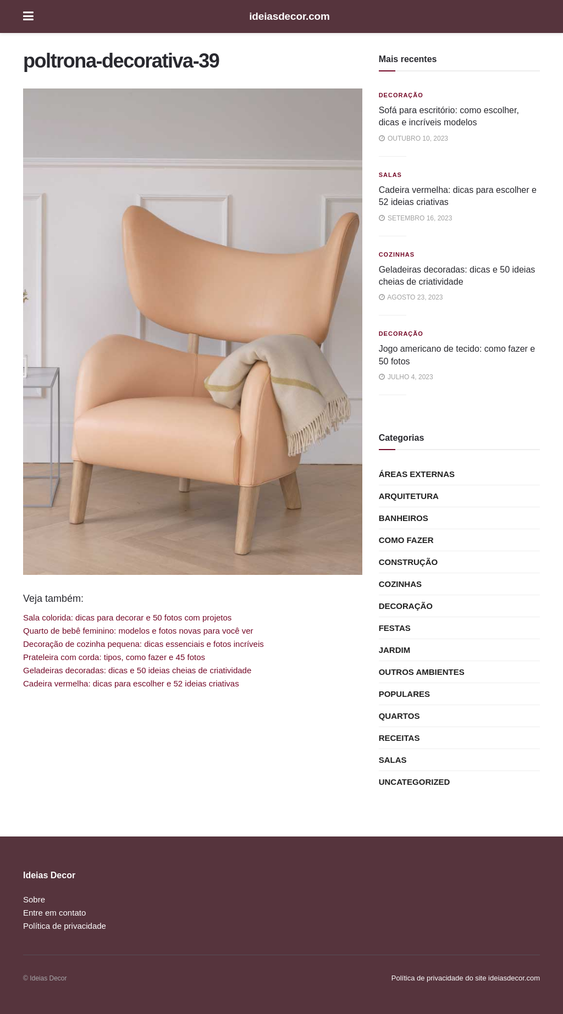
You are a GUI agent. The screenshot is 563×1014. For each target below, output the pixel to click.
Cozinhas (397, 254)
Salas (390, 174)
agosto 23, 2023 (411, 297)
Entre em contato (54, 912)
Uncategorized (414, 781)
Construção (408, 562)
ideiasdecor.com (289, 16)
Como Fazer (406, 540)
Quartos (399, 716)
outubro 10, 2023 (413, 138)
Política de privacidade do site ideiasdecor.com (465, 978)
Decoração (401, 95)
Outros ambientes (422, 672)
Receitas (399, 738)
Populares (404, 694)
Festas (395, 628)
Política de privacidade (64, 925)
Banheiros (403, 518)
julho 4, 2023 (406, 377)
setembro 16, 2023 (415, 218)
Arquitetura (409, 496)
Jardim (395, 650)
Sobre (34, 899)
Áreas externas (417, 474)
